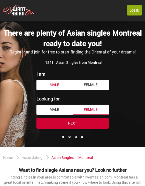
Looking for (48, 99)
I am (40, 74)
